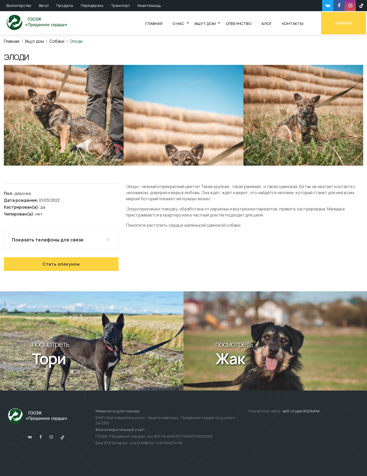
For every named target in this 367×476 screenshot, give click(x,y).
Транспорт (120, 5)
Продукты (64, 5)
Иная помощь (149, 5)
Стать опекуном (61, 264)
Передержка (92, 5)
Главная (11, 41)
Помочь (345, 22)
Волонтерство (18, 5)
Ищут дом (34, 41)
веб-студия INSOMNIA (301, 411)
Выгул (44, 5)
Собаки (56, 41)
